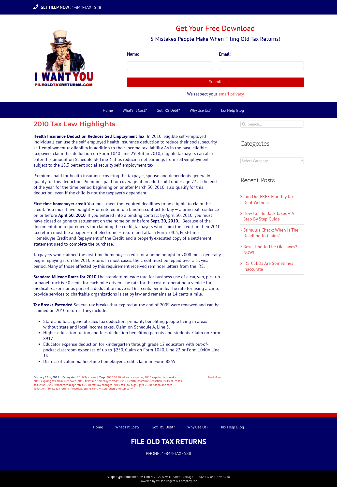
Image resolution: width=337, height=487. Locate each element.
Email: (225, 54)
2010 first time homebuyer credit (97, 381)
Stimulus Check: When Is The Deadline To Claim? (270, 232)
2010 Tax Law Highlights (74, 124)
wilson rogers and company (116, 388)
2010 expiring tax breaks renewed (54, 381)
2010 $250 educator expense (124, 377)
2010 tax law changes (98, 385)
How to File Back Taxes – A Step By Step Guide (268, 216)
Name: (133, 54)
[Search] (244, 124)
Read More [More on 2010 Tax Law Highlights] (214, 377)
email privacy (231, 94)
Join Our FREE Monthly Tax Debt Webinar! (268, 199)
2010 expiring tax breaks (160, 377)
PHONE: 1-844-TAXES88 (168, 453)
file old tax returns (58, 388)
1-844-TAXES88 (72, 7)
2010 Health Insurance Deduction (141, 381)
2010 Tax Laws (86, 377)
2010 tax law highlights (128, 385)
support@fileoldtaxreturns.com (128, 477)
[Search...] (272, 124)
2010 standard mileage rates (65, 385)
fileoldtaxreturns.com (84, 388)
